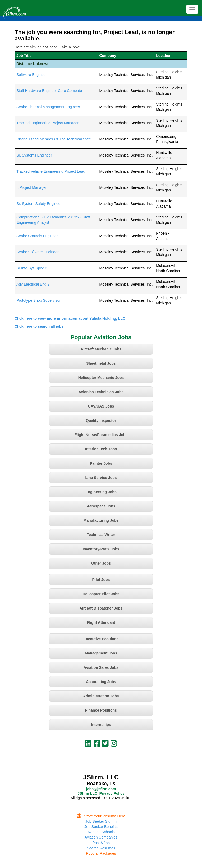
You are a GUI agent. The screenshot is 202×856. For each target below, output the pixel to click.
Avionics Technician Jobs (101, 392)
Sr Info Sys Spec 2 (31, 268)
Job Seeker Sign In (101, 821)
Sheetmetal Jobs (101, 363)
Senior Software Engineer (37, 252)
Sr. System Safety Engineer (39, 204)
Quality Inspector (101, 420)
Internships (101, 724)
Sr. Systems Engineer (34, 155)
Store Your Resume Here (101, 816)
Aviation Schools (100, 832)
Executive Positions (101, 639)
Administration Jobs (101, 696)
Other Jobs (101, 563)
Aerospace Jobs (101, 506)
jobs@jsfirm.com (101, 789)
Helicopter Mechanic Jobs (101, 378)
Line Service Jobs (101, 477)
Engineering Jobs (100, 492)
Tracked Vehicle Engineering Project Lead (50, 171)
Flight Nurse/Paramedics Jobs (101, 435)
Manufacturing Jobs (100, 520)
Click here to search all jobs (39, 326)
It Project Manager (31, 187)
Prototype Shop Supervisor (38, 300)
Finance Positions (101, 710)
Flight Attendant (101, 622)
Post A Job (101, 843)
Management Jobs (101, 653)
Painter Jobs (101, 463)
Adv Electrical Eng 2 (32, 284)
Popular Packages (101, 853)
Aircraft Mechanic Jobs (101, 349)
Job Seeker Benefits (100, 827)
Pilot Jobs (101, 580)
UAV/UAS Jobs (101, 406)
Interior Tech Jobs (101, 449)
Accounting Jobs (101, 682)
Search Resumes (101, 848)
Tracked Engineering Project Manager (47, 123)
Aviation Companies (101, 837)
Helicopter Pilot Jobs (100, 594)
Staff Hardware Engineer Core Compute (49, 91)
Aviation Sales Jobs (101, 667)
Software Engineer (31, 74)
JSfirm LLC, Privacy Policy (100, 793)
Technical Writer (101, 535)
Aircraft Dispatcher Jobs (101, 608)
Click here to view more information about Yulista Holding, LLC (70, 318)
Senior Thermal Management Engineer (48, 107)
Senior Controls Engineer (37, 236)
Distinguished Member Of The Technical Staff (53, 139)
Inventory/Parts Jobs (101, 549)
